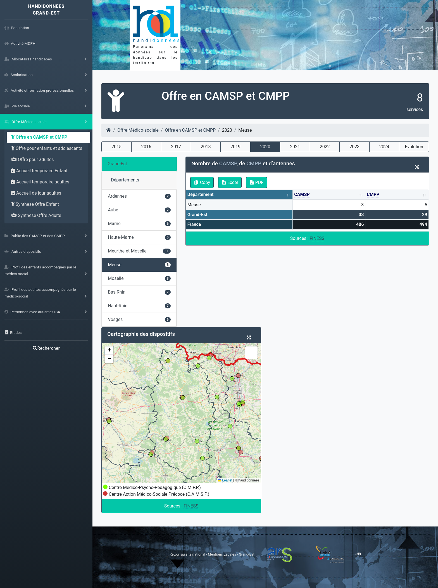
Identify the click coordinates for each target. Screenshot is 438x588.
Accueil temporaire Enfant (39, 170)
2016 (146, 146)
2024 (384, 146)
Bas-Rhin (139, 292)
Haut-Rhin (139, 305)
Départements (125, 180)
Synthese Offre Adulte (36, 215)
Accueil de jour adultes (36, 193)
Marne (139, 223)
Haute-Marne (139, 237)
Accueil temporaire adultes (40, 182)
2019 (235, 146)
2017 (176, 146)
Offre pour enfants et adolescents (46, 148)
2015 (116, 146)
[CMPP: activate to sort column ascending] (397, 195)
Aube (139, 209)
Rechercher (46, 348)
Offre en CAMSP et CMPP (39, 137)
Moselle (139, 278)
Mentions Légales (222, 554)
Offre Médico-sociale (138, 130)
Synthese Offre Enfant (35, 204)
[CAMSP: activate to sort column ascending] (329, 195)
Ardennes (139, 196)
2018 (206, 146)
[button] (109, 350)
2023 (354, 146)
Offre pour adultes (32, 159)
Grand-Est (117, 163)
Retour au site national (187, 554)
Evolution (414, 146)
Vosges (139, 319)
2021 (295, 146)
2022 (325, 146)
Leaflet (225, 480)
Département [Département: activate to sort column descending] (200, 194)
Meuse (139, 264)
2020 (265, 146)
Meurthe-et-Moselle (139, 251)
